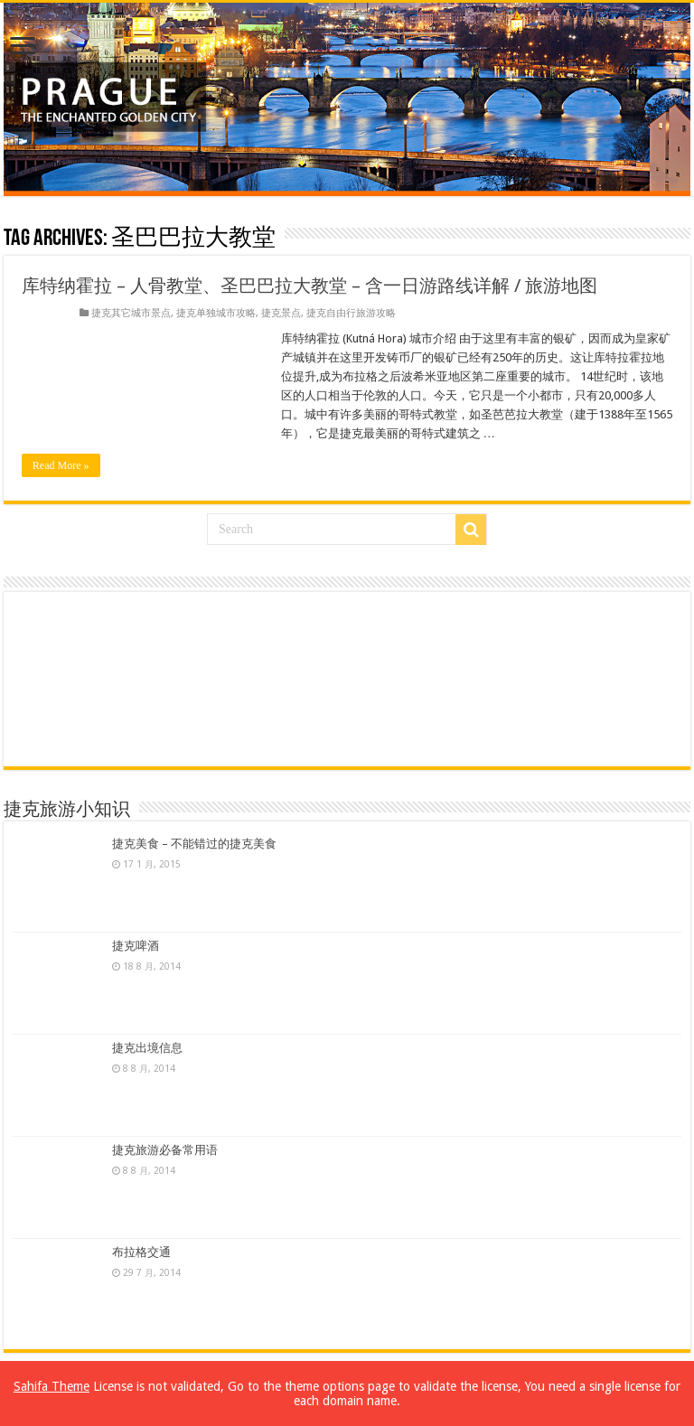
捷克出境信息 (147, 1048)
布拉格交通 (141, 1252)
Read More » (61, 465)
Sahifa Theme (51, 1386)
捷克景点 (281, 313)
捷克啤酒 (135, 945)
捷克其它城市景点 (131, 313)
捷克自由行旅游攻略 (351, 313)
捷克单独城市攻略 (216, 313)
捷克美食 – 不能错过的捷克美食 (194, 843)
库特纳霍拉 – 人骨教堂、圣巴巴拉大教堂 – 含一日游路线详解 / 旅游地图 (309, 285)
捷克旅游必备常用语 (165, 1150)
